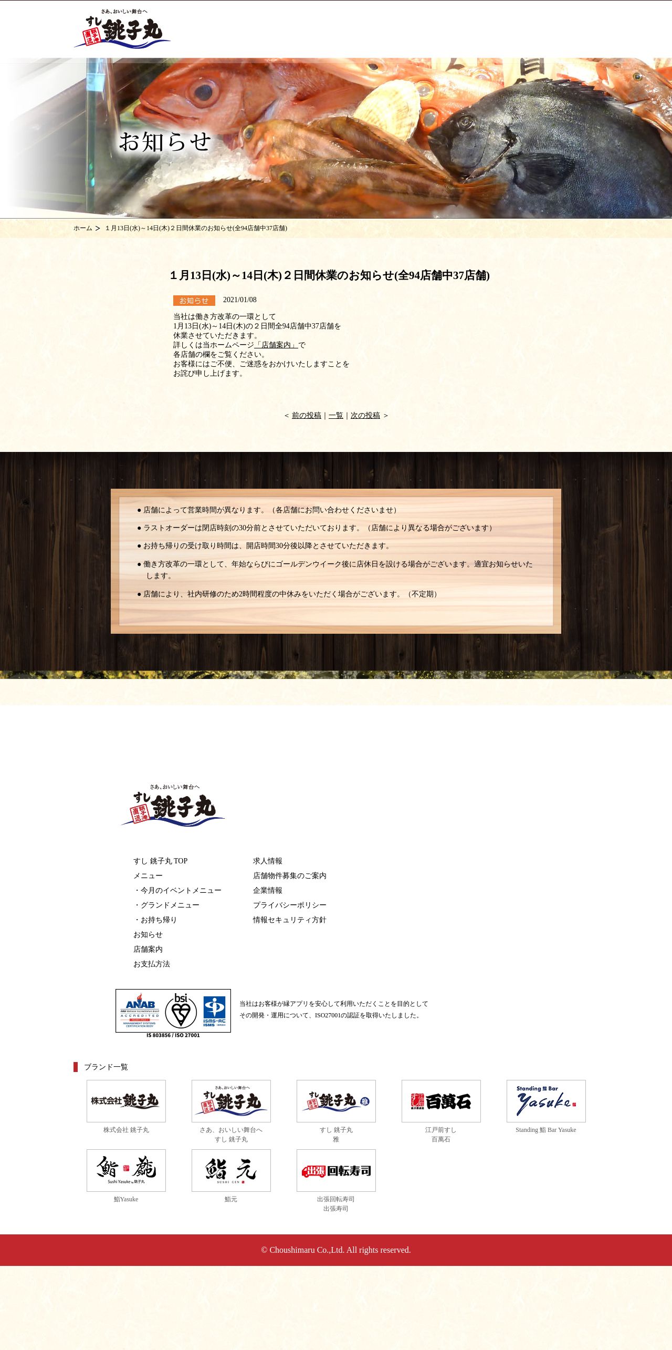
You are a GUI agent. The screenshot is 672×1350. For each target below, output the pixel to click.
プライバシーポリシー (290, 905)
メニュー (148, 876)
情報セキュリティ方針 (290, 920)
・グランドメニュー (166, 905)
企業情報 (267, 890)
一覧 (336, 415)
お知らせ (148, 935)
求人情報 (267, 861)
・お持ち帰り (155, 920)
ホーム (83, 228)
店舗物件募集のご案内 (290, 876)
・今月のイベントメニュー (177, 890)
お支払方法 (151, 964)
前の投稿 (306, 415)
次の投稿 (365, 415)
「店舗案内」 (276, 345)
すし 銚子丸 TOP (160, 861)
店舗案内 (148, 949)
